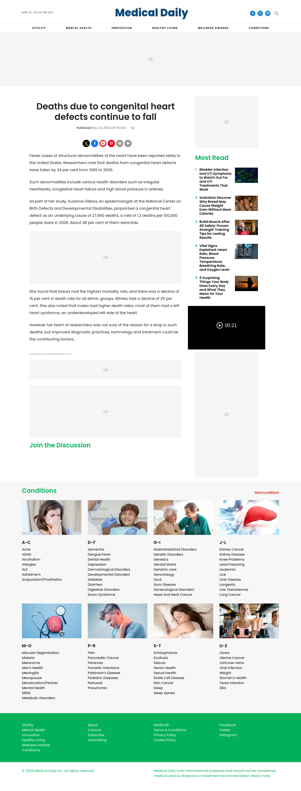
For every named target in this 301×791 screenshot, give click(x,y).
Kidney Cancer (231, 549)
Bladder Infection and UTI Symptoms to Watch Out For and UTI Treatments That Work (215, 179)
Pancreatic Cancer (103, 657)
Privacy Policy (165, 735)
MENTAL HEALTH (79, 28)
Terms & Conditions (170, 730)
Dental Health (99, 559)
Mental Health (33, 688)
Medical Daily (151, 13)
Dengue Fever (99, 554)
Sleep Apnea (164, 693)
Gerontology (164, 574)
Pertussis (95, 683)
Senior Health (165, 667)
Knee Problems (231, 559)
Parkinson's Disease (104, 672)
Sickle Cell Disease (169, 677)
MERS (26, 693)
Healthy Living (33, 740)
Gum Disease (165, 584)
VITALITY (39, 28)
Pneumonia (97, 688)
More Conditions (267, 492)
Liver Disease (230, 579)
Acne (26, 549)
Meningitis (30, 672)
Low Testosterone (233, 589)
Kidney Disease (232, 554)
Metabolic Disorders (38, 698)
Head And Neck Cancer (173, 594)
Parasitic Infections (103, 667)
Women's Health (232, 677)
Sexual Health (165, 672)
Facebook (227, 725)
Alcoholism (31, 559)
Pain (91, 652)
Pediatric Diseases (103, 677)
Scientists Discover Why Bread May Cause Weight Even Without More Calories (215, 205)
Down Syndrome (101, 594)
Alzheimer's (31, 574)
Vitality (27, 725)
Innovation (31, 735)
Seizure (160, 662)
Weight (225, 672)
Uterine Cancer (232, 657)
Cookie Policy (165, 740)
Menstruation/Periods (40, 683)
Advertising (97, 740)
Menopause (32, 677)
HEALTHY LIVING (165, 28)
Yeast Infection (231, 683)
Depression (97, 564)
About (93, 725)
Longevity (227, 584)
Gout (158, 579)
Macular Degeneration (40, 652)
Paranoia (95, 662)
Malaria (28, 657)
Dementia (96, 549)
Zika (222, 688)
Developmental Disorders (109, 574)
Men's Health (32, 667)
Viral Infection (230, 667)
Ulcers (224, 652)
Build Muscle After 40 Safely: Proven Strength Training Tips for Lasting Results (214, 229)
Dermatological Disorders (109, 569)
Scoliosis (161, 657)
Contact (94, 730)
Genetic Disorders (168, 554)
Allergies (29, 564)
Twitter (225, 730)
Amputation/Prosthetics (42, 579)
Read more (260, 775)
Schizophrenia (165, 652)
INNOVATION (122, 28)
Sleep (158, 688)
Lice (222, 574)
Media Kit (161, 725)
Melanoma (31, 662)
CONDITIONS (259, 28)
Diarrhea (95, 584)
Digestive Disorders (104, 589)
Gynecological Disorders (174, 589)
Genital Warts (165, 564)
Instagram (228, 735)
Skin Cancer (163, 683)
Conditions (39, 491)
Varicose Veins (231, 662)
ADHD (26, 554)
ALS (25, 569)
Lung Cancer (230, 594)
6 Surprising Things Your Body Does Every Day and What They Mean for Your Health (214, 287)
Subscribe (96, 735)
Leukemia (227, 569)
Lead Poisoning (232, 564)
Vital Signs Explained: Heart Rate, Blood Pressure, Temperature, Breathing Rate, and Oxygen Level (214, 257)
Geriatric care (165, 569)
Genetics (161, 559)
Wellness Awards (213, 28)
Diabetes (95, 579)
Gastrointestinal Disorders (175, 549)
